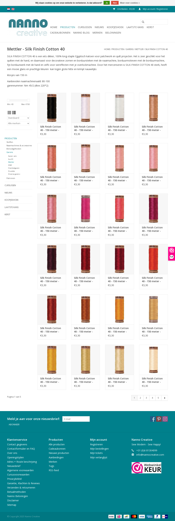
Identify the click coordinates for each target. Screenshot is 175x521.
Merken (97, 32)
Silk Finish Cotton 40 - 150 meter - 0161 (118, 330)
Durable (11, 171)
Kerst (150, 27)
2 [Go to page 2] (140, 397)
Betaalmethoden (16, 491)
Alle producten (57, 444)
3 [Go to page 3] (146, 397)
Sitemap (11, 504)
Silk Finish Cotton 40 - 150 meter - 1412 (84, 380)
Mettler (139, 49)
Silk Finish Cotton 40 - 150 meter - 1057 (50, 229)
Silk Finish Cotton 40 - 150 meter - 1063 (152, 178)
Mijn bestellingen (99, 448)
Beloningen (113, 32)
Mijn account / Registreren (153, 9)
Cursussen (85, 27)
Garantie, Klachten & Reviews (23, 483)
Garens (129, 49)
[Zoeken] (154, 22)
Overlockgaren (13, 168)
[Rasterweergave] (9, 112)
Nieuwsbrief (13, 466)
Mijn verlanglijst (98, 457)
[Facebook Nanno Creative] (153, 419)
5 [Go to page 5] (158, 397)
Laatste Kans (135, 27)
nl (8, 9)
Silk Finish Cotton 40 (156, 49)
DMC (10, 165)
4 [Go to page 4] (152, 397)
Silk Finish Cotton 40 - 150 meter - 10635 (152, 330)
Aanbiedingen (56, 457)
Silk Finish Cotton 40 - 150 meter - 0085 (84, 178)
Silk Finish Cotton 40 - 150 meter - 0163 (84, 330)
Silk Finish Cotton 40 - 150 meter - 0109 (50, 279)
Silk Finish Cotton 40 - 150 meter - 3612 (152, 380)
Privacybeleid (14, 478)
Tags (51, 466)
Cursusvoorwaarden (18, 474)
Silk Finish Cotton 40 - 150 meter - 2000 (84, 128)
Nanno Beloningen (17, 496)
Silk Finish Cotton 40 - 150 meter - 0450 (152, 279)
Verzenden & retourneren (21, 487)
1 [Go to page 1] (134, 397)
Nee (115, 3)
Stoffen (9, 142)
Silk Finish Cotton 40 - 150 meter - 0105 (118, 279)
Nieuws (99, 27)
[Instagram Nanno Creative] (165, 419)
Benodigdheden (13, 148)
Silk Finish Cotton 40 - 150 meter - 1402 (118, 229)
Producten (67, 27)
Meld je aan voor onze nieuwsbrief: (33, 419)
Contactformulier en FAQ (21, 448)
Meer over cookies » (130, 3)
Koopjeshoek (115, 27)
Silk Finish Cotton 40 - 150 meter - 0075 (118, 178)
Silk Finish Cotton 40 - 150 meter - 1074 (50, 330)
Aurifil (10, 159)
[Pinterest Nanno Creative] (159, 419)
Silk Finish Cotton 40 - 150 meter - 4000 (50, 128)
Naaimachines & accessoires (19, 145)
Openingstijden (15, 457)
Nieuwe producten (59, 453)
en (13, 9)
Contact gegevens (17, 444)
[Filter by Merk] (18, 123)
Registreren (96, 444)
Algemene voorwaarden (20, 470)
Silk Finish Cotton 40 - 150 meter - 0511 (152, 128)
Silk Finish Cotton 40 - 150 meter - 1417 (152, 229)
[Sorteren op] (18, 118)
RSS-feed (54, 470)
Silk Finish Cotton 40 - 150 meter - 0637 (50, 178)
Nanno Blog (81, 32)
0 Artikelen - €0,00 (124, 9)
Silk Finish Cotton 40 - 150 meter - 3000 (118, 128)
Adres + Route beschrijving (22, 461)
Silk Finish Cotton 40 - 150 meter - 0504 (84, 279)
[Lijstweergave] (14, 112)
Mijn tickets (96, 453)
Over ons (12, 453)
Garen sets (12, 156)
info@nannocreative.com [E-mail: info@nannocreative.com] (150, 454)
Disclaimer (13, 500)
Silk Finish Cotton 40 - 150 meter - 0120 (50, 380)
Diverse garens (14, 174)
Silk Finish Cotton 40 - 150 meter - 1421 (84, 229)
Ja (106, 3)
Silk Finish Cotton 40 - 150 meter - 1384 (118, 380)
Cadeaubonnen (60, 32)
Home (53, 27)
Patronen (10, 178)
